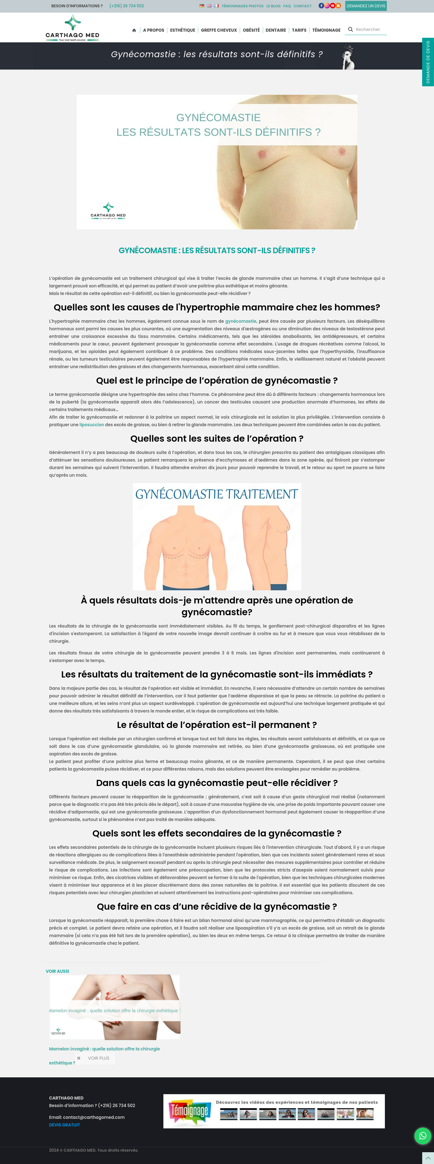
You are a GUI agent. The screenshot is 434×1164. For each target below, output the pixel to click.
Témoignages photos (242, 6)
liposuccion (91, 425)
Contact (303, 6)
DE (202, 5)
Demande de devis (428, 61)
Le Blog (273, 6)
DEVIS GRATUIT (64, 1125)
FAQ (287, 6)
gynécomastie (240, 321)
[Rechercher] (366, 29)
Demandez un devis (366, 6)
